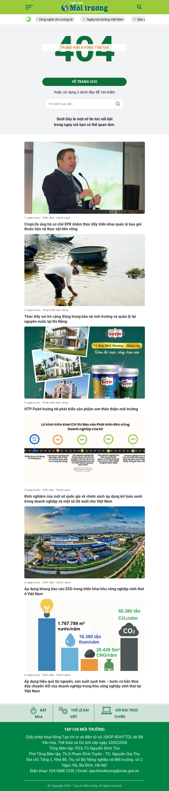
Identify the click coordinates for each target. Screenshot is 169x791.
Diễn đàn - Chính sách (56, 217)
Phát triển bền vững (55, 310)
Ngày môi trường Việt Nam (106, 19)
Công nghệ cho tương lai (57, 19)
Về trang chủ (84, 82)
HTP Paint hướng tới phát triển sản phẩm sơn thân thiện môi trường (81, 409)
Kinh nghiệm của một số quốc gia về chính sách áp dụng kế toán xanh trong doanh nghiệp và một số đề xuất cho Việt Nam (83, 499)
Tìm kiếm (118, 104)
